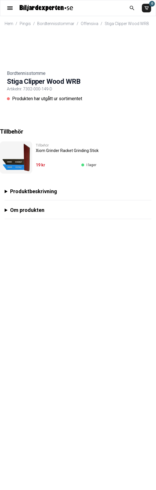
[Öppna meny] (10, 8)
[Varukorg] (146, 8)
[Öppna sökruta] (132, 8)
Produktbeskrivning (33, 191)
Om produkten (27, 210)
